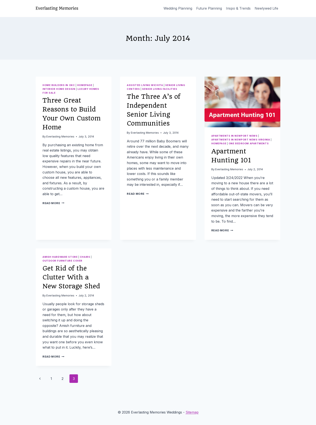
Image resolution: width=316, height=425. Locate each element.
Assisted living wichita (145, 85)
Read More (53, 203)
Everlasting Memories (60, 136)
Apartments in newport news (234, 135)
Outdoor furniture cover (62, 260)
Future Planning (209, 8)
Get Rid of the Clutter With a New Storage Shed (71, 277)
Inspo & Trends (238, 8)
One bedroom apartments (249, 143)
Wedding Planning (178, 8)
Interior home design (58, 88)
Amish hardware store (60, 256)
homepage (84, 85)
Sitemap (192, 412)
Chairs (85, 256)
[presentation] (242, 102)
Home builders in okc (58, 85)
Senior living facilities (159, 88)
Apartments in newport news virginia (240, 139)
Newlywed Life (266, 8)
